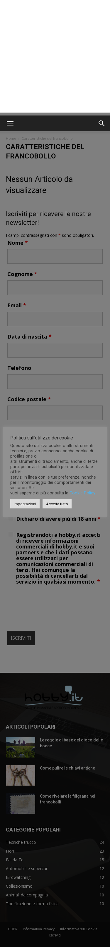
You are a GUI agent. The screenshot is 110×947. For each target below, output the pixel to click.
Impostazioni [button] (25, 504)
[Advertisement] (55, 58)
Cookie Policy (82, 493)
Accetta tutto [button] (57, 504)
